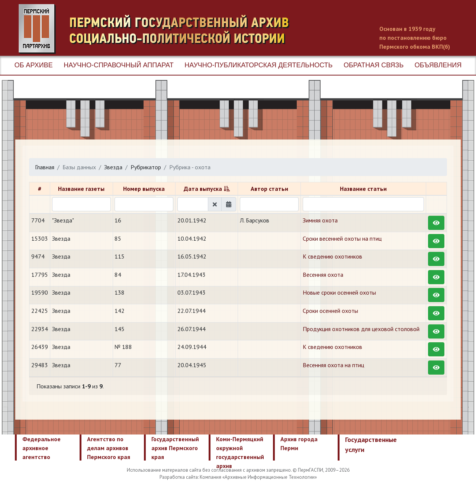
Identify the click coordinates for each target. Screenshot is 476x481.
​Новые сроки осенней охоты (339, 292)
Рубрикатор (146, 167)
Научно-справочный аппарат (118, 65)
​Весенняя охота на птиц (333, 365)
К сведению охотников (332, 346)
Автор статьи (269, 188)
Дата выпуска (203, 188)
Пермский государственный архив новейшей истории (158, 29)
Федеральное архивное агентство (41, 448)
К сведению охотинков (332, 256)
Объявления (438, 65)
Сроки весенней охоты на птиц (342, 238)
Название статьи (363, 188)
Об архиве (34, 65)
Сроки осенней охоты (330, 310)
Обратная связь (373, 65)
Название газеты (81, 188)
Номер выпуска (144, 188)
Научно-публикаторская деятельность (258, 65)
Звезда (113, 167)
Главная (44, 167)
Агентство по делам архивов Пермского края (108, 448)
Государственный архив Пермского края (175, 448)
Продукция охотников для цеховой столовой (361, 329)
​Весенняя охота (323, 274)
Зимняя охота (320, 220)
